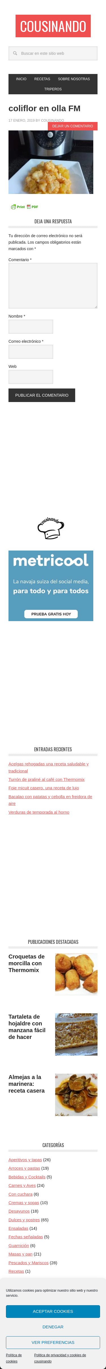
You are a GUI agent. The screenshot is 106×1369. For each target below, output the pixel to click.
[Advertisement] (53, 455)
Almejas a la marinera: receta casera (26, 1084)
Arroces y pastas (24, 1168)
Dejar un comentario (72, 126)
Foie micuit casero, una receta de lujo (43, 787)
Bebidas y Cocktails (27, 1176)
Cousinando (53, 26)
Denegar (52, 1326)
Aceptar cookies (53, 1311)
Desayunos (19, 1211)
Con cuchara (20, 1194)
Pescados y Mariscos (28, 1262)
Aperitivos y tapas (25, 1159)
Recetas (16, 1271)
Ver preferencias (53, 1342)
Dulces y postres (24, 1219)
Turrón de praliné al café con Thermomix (46, 779)
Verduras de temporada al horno (38, 812)
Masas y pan (20, 1254)
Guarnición (18, 1245)
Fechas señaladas (25, 1236)
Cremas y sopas (23, 1202)
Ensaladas (18, 1228)
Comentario (20, 259)
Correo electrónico (26, 341)
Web (12, 366)
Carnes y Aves (22, 1185)
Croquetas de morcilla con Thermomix (26, 963)
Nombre (16, 316)
